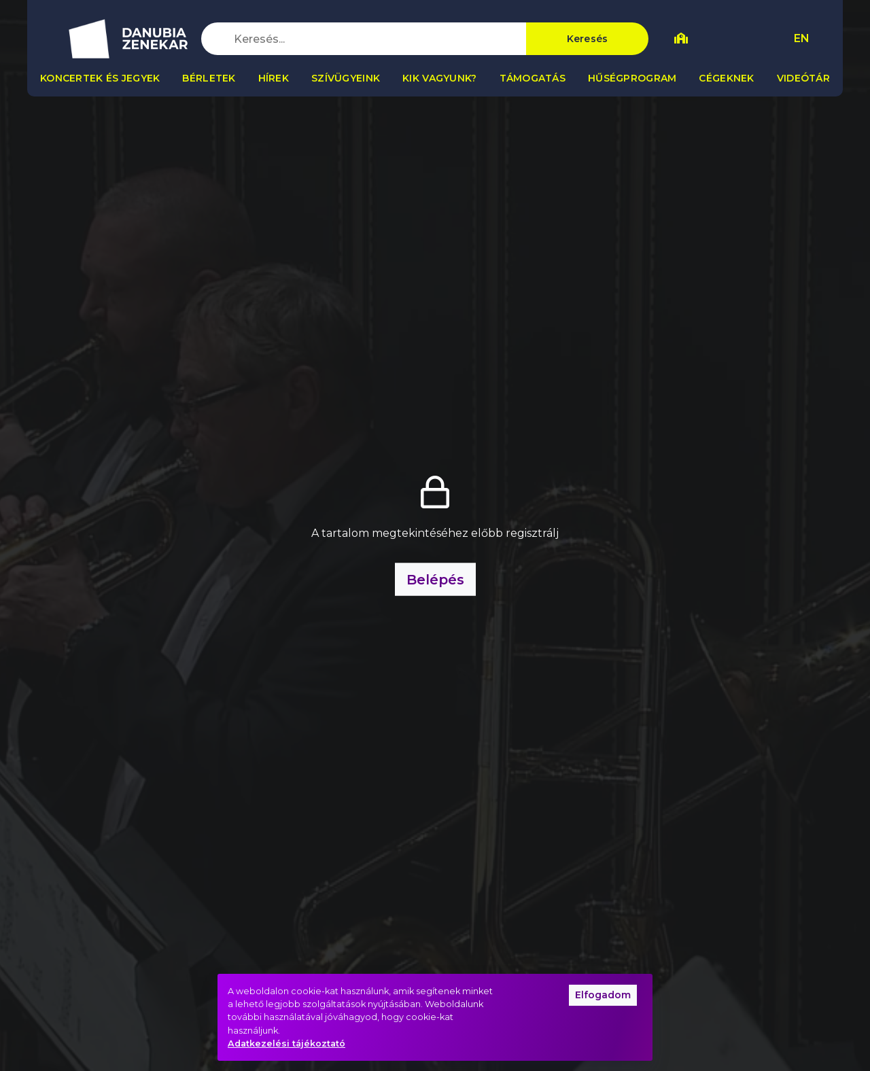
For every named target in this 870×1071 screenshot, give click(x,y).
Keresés (587, 39)
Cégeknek (726, 78)
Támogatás (533, 78)
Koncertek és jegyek (100, 78)
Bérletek (208, 78)
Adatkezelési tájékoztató (286, 1043)
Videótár (803, 78)
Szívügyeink (345, 78)
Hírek (273, 78)
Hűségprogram (632, 78)
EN (802, 38)
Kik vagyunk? (439, 78)
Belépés (435, 580)
